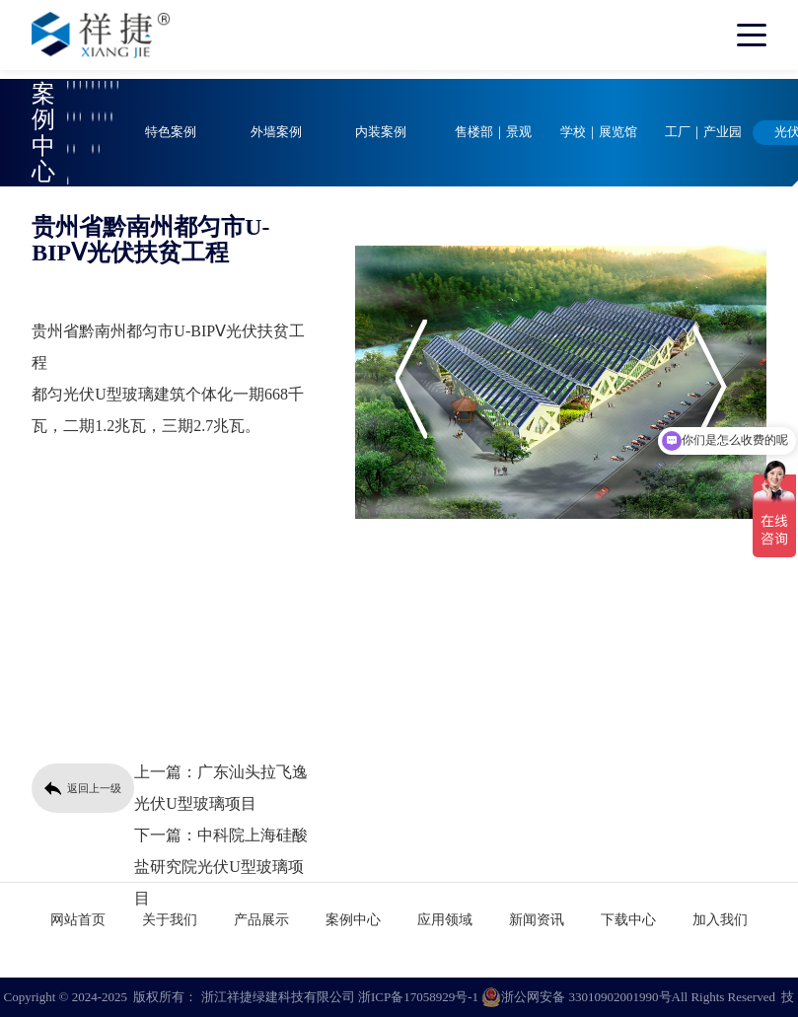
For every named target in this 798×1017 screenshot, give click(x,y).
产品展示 (261, 919)
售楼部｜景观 (493, 132)
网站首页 (78, 919)
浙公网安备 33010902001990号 (576, 997)
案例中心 (353, 919)
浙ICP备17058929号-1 (418, 996)
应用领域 (444, 919)
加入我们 (720, 919)
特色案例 (170, 132)
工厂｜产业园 (703, 132)
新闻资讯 (536, 919)
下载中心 (628, 919)
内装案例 (380, 132)
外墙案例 (276, 132)
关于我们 (169, 919)
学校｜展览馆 (598, 132)
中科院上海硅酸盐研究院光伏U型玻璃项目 (221, 867)
